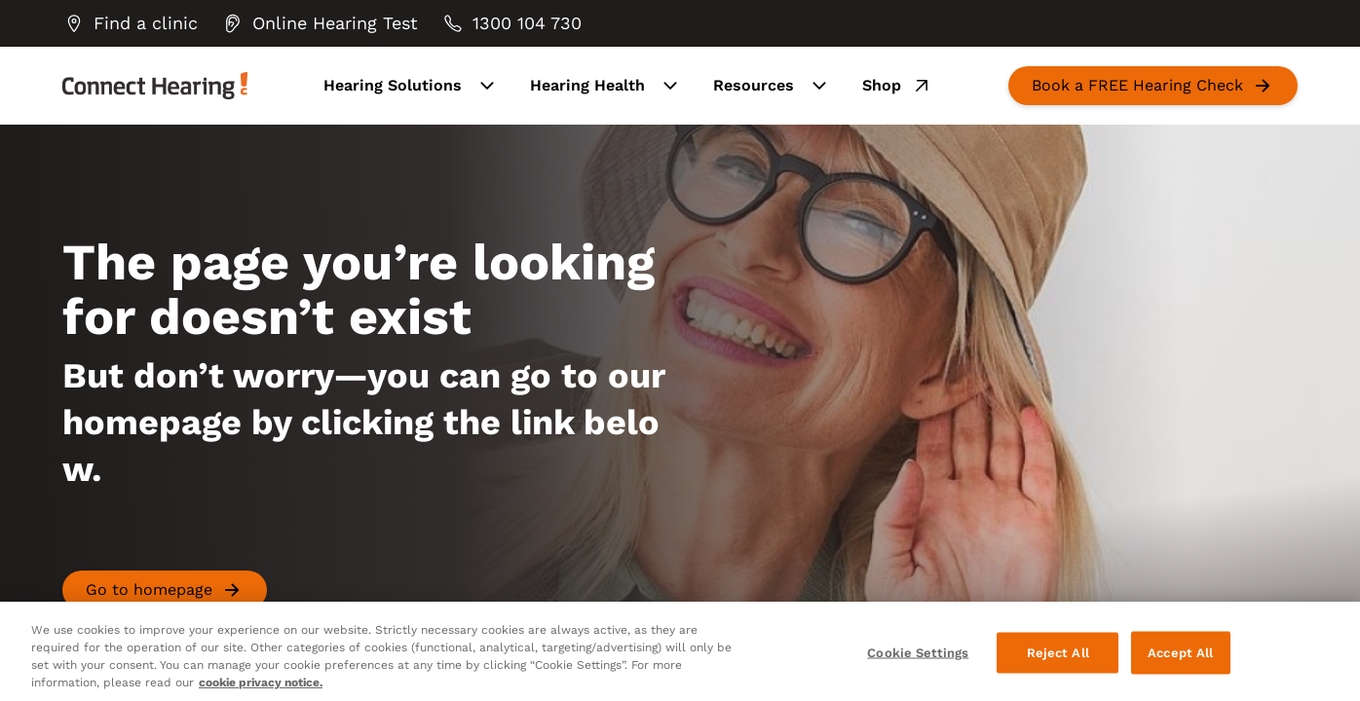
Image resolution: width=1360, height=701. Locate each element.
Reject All (1058, 653)
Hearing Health (606, 85)
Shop (897, 85)
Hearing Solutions (411, 85)
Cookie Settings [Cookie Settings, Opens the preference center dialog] (917, 653)
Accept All (1180, 653)
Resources (772, 85)
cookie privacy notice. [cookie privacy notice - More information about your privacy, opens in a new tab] (260, 682)
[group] (130, 23)
